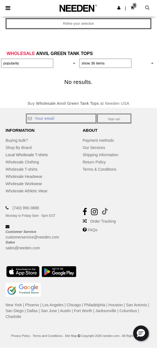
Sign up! (114, 119)
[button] (118, 8)
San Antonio (136, 305)
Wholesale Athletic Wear (26, 191)
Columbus (128, 311)
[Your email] (61, 118)
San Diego (15, 311)
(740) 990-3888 (25, 208)
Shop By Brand (19, 147)
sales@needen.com (23, 248)
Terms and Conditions (47, 335)
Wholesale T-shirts (21, 169)
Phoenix (32, 305)
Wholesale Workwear (24, 184)
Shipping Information (100, 155)
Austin (65, 311)
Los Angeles (53, 305)
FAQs (92, 230)
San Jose (49, 311)
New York (14, 305)
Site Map (71, 335)
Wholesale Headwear (24, 176)
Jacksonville (105, 311)
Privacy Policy (20, 335)
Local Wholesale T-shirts (27, 155)
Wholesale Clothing (22, 162)
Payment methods (98, 140)
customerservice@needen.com (32, 237)
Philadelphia (94, 305)
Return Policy (94, 162)
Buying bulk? (17, 140)
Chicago (74, 305)
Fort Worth (83, 311)
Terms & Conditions (99, 169)
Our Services (94, 147)
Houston (115, 305)
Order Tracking (103, 221)
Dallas (32, 311)
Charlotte (13, 316)
